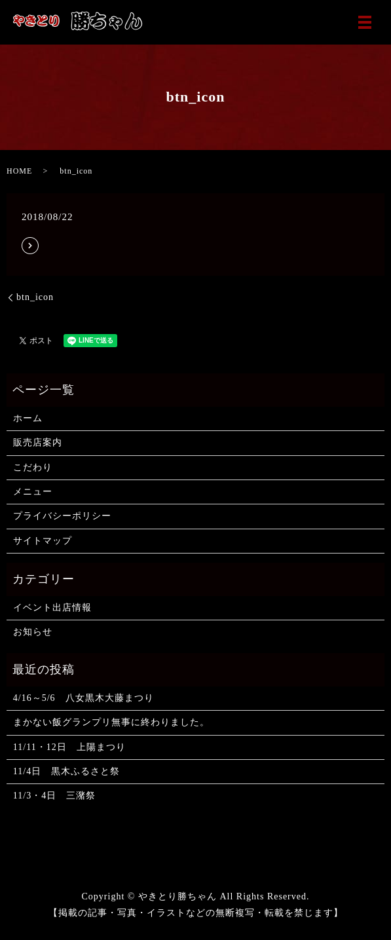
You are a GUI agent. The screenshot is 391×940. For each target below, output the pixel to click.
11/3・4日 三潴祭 (54, 795)
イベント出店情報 (52, 607)
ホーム (28, 418)
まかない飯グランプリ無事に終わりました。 (111, 722)
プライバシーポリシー (62, 516)
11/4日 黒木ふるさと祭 (66, 771)
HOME (19, 171)
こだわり (32, 467)
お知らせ (32, 632)
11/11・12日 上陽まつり (69, 747)
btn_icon (35, 297)
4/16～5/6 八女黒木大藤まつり (83, 698)
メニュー (32, 492)
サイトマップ (42, 541)
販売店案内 (37, 442)
